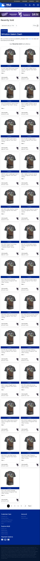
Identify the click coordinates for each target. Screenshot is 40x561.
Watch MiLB (4, 532)
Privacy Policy (5, 518)
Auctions (7, 9)
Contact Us (4, 516)
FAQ (2, 523)
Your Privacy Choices (6, 520)
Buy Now (23, 516)
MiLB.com (31, 1)
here (30, 39)
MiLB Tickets (4, 534)
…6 (25, 506)
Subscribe (24, 1)
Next (29, 506)
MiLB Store (4, 530)
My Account (24, 518)
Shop (37, 1)
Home (2, 9)
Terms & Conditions (6, 521)
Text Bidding (17, 1)
